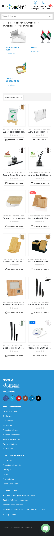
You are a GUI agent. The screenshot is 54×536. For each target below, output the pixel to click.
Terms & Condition (10, 484)
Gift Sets (17, 346)
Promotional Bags (10, 430)
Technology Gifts (10, 411)
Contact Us (7, 460)
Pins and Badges (10, 444)
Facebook (6, 398)
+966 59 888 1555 (16, 504)
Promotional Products (12, 465)
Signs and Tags (45, 129)
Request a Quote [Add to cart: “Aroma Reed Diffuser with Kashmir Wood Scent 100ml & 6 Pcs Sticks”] (15, 183)
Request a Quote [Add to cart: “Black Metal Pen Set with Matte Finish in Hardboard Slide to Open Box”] (15, 356)
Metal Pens (45, 302)
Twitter (12, 398)
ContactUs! (43, 8)
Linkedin (32, 398)
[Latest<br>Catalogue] (35, 2)
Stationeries (8, 420)
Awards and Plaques (11, 439)
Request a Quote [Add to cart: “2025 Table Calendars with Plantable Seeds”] (15, 140)
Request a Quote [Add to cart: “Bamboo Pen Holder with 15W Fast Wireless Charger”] (15, 269)
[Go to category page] (14, 43)
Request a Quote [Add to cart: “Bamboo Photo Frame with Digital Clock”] (15, 312)
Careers (6, 474)
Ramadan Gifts (20, 173)
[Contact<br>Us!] (42, 2)
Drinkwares (7, 416)
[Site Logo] (16, 7)
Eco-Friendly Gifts (20, 129)
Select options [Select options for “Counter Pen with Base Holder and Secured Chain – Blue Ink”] (40, 356)
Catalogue (7, 469)
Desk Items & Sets (8, 129)
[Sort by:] (14, 97)
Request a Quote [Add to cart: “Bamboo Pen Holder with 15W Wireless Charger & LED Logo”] (41, 269)
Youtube (19, 398)
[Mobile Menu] (3, 6)
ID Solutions (8, 448)
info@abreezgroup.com (18, 500)
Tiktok (38, 398)
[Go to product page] (14, 115)
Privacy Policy (8, 479)
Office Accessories (21, 216)
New (32, 322)
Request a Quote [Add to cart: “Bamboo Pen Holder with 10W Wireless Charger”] (41, 226)
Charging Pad (33, 216)
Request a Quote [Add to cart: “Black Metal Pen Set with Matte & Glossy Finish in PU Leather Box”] (41, 312)
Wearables (7, 425)
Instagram (25, 398)
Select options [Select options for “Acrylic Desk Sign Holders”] (40, 140)
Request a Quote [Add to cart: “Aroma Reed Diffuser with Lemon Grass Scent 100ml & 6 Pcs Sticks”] (41, 183)
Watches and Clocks (11, 434)
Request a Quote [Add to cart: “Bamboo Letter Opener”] (15, 226)
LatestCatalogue (35, 8)
